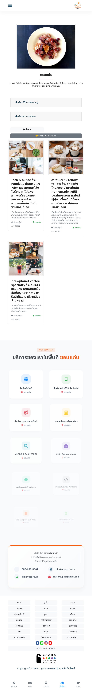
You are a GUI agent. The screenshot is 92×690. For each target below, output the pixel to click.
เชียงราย (46, 625)
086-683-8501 (30, 579)
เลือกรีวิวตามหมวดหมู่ (26, 102)
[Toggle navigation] (10, 5)
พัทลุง (72, 614)
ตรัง (46, 608)
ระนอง (72, 608)
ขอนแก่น (72, 620)
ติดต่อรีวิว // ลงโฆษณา (46, 648)
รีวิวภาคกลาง (46, 637)
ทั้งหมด (27, 129)
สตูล (73, 602)
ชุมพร (46, 614)
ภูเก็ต (46, 602)
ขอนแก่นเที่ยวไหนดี (67, 668)
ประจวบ (19, 620)
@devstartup (30, 587)
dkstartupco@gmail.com (66, 586)
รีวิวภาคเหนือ (19, 637)
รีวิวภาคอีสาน (72, 637)
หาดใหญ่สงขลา (46, 620)
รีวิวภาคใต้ (73, 631)
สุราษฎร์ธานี (19, 614)
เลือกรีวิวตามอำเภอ (25, 116)
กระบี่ (19, 602)
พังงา (19, 608)
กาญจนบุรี (73, 625)
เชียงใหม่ (19, 625)
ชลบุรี (46, 631)
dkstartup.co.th (65, 579)
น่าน (19, 631)
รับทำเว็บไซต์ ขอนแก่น (46, 135)
